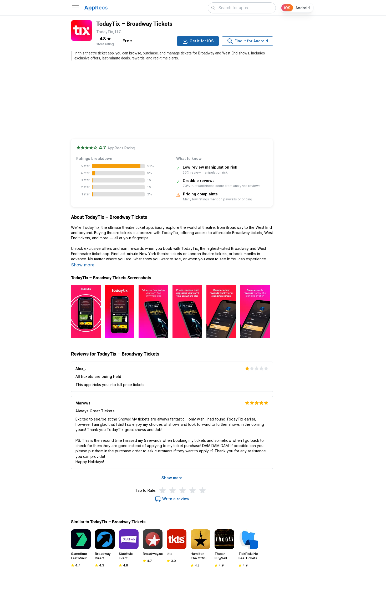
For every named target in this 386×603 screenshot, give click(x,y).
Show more (82, 264)
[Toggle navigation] (75, 7)
